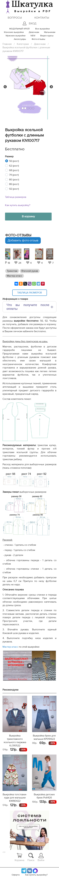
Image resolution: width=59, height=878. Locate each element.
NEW (33, 36)
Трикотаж (12, 271)
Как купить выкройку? (17, 205)
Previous (5, 86)
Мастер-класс (14, 276)
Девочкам (34, 32)
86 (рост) (14, 184)
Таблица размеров (15, 197)
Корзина (19, 857)
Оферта (16, 875)
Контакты (41, 17)
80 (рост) (14, 179)
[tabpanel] (29, 256)
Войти (41, 857)
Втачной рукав (29, 271)
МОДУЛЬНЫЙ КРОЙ (19, 29)
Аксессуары (20, 39)
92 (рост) (14, 189)
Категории (23, 44)
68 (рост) (14, 170)
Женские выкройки (14, 32)
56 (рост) (14, 161)
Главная (7, 44)
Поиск (30, 857)
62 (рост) (14, 165)
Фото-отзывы (38, 39)
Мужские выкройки (15, 36)
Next (51, 86)
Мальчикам (49, 32)
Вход (29, 23)
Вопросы (15, 17)
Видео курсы (46, 36)
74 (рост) (14, 175)
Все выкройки (42, 29)
